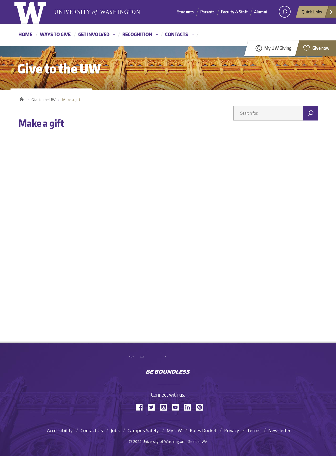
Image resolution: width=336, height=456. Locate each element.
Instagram (165, 407)
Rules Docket (203, 430)
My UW (174, 430)
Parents (207, 11)
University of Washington (168, 360)
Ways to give (55, 34)
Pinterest (201, 407)
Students (185, 11)
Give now (320, 48)
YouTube (177, 407)
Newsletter (279, 430)
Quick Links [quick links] (317, 13)
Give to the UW (44, 99)
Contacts (176, 34)
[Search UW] (285, 12)
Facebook (141, 407)
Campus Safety (143, 430)
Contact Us (92, 430)
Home (25, 34)
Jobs (115, 430)
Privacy (231, 430)
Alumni (260, 11)
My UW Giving (277, 48)
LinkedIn (189, 407)
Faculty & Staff (234, 11)
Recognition (137, 34)
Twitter (153, 407)
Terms (253, 430)
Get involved (93, 34)
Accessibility (60, 430)
